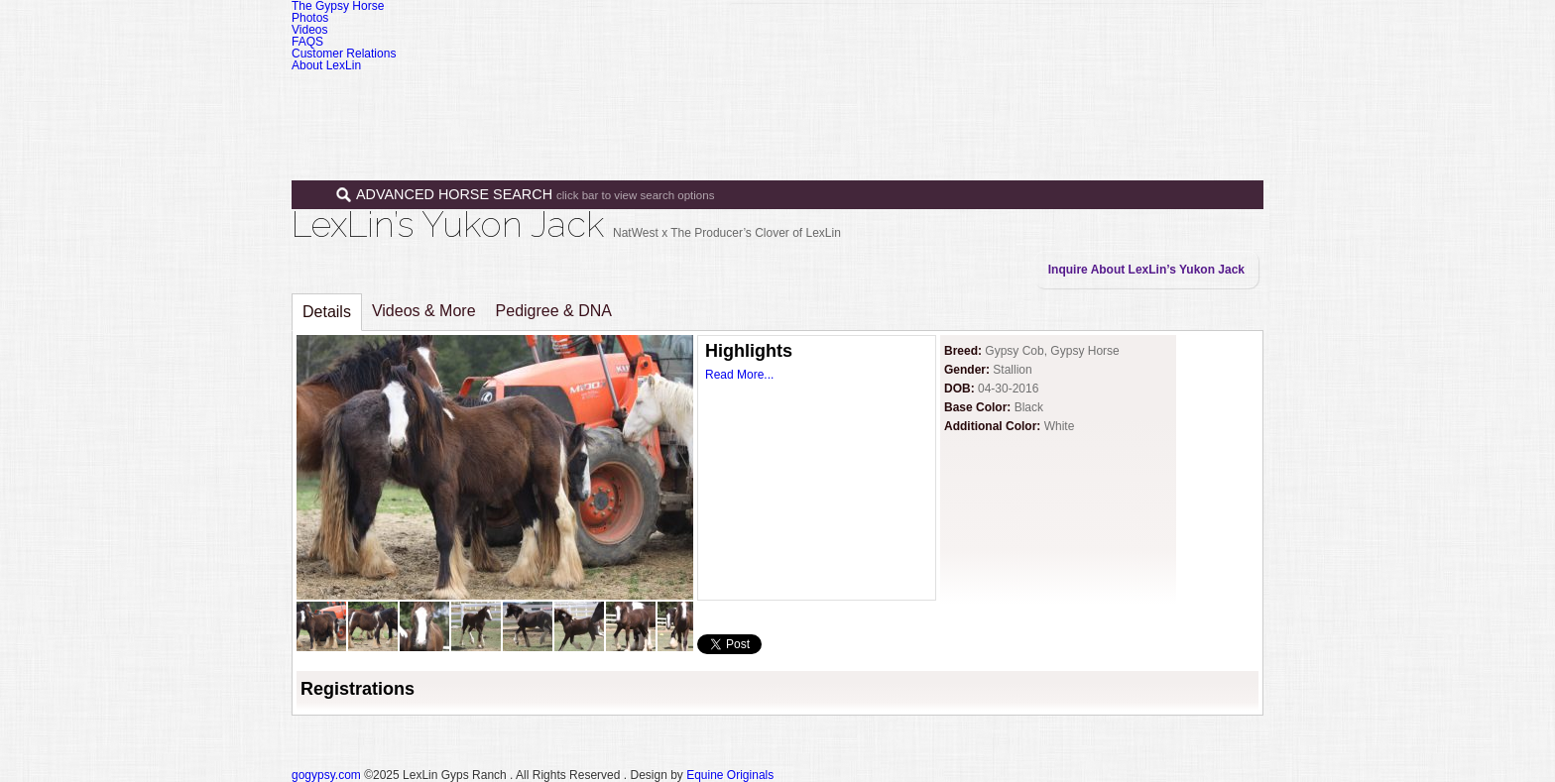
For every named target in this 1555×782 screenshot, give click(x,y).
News (1090, 97)
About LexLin (326, 65)
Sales (918, 97)
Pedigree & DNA (554, 310)
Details (326, 311)
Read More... (739, 375)
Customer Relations (344, 53)
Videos (309, 30)
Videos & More (424, 310)
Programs (1008, 97)
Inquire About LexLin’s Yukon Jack (1146, 270)
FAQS (307, 42)
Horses (836, 97)
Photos (310, 18)
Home (760, 97)
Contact (1167, 97)
